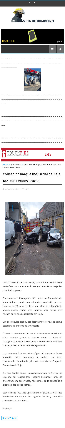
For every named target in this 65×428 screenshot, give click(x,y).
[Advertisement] (33, 108)
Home (5, 164)
